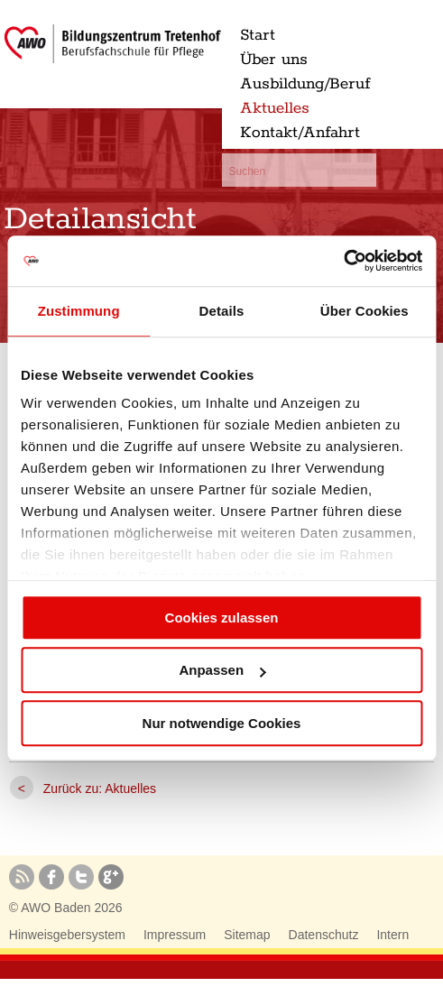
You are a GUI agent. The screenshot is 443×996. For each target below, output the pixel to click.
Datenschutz (324, 934)
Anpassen (222, 670)
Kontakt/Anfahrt (300, 133)
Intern (392, 934)
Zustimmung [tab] (79, 310)
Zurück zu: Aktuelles (99, 788)
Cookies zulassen (222, 617)
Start (257, 35)
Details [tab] (222, 310)
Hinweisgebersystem (67, 934)
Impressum (174, 934)
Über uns (274, 59)
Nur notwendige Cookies (222, 723)
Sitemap (247, 934)
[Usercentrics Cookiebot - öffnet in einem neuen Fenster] (343, 260)
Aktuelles (274, 108)
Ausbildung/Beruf (305, 84)
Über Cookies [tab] (364, 310)
